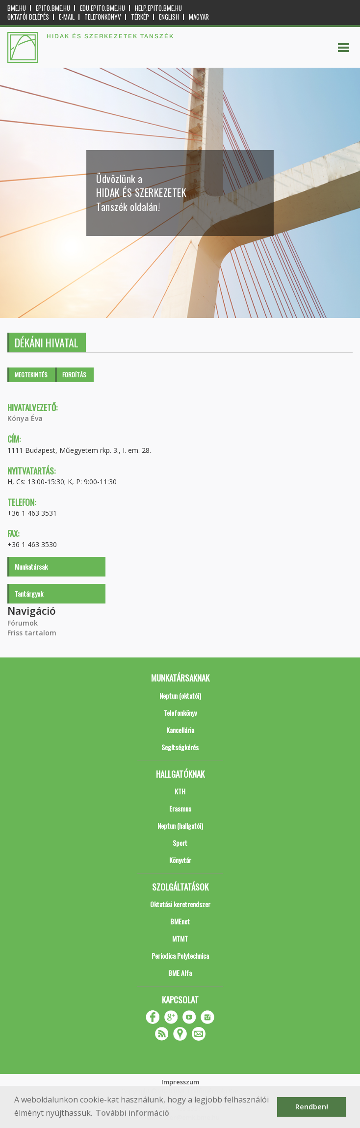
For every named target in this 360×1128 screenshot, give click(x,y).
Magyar (199, 17)
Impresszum (180, 1081)
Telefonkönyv (102, 17)
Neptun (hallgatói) (180, 825)
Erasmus (180, 808)
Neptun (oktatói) (180, 695)
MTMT (180, 938)
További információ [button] (132, 1112)
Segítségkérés (180, 747)
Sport (180, 843)
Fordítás (74, 374)
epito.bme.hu (53, 8)
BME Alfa (180, 973)
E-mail (67, 17)
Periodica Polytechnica (180, 955)
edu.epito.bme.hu (102, 8)
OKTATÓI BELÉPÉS (28, 17)
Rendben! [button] (311, 1106)
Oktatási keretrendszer (180, 904)
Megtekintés (31, 374)
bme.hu (16, 8)
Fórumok (22, 623)
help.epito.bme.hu (158, 8)
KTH (180, 791)
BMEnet (180, 921)
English (169, 17)
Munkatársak (31, 566)
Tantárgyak (29, 593)
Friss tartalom (31, 632)
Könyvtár (180, 860)
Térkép (140, 17)
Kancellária (180, 730)
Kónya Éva (25, 418)
